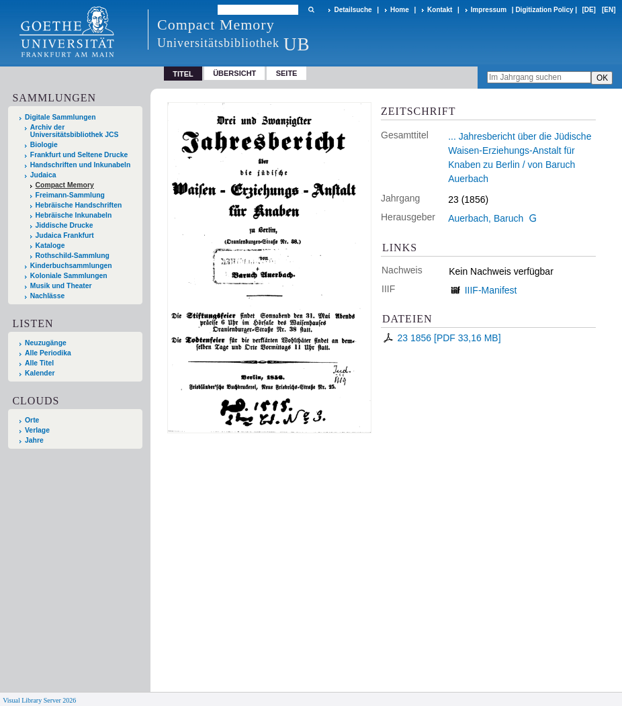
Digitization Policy (544, 9)
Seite (287, 73)
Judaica (43, 175)
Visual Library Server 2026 (39, 700)
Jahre (34, 440)
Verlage (37, 430)
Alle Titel (39, 363)
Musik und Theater (61, 286)
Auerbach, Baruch (485, 218)
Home (399, 9)
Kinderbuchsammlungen (71, 265)
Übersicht (234, 73)
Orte (32, 420)
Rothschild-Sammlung (72, 255)
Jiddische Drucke (64, 225)
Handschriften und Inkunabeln (80, 165)
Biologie (44, 144)
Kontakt (439, 9)
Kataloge (50, 245)
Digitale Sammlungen (60, 117)
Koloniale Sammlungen (68, 275)
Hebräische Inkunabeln (74, 215)
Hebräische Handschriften (79, 205)
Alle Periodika (48, 353)
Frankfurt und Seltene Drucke (79, 155)
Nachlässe (47, 296)
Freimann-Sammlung (70, 195)
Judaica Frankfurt (65, 235)
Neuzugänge (45, 343)
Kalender (39, 373)
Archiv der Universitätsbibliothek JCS (74, 131)
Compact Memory (65, 185)
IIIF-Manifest (491, 290)
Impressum (488, 9)
